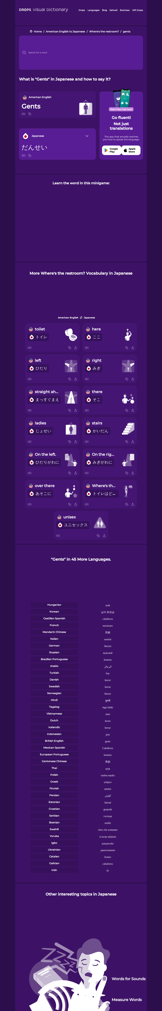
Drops (82, 10)
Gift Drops (137, 10)
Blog (104, 10)
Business (125, 10)
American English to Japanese (65, 31)
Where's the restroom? (104, 31)
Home (38, 31)
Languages (94, 10)
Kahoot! (113, 10)
